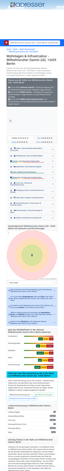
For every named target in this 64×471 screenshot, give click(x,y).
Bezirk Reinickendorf (27, 49)
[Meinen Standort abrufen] (6, 42)
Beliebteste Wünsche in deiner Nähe (22, 398)
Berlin (15, 49)
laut (51, 339)
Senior (44, 142)
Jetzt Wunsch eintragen (43, 395)
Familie (20, 138)
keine (51, 360)
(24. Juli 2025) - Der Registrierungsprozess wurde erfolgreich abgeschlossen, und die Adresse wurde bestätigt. (30, 94)
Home (9, 49)
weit (51, 353)
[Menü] (10, 121)
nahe (46, 353)
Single (20, 142)
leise (40, 339)
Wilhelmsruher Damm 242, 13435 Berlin (23, 51)
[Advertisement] (32, 24)
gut (38, 346)
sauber (37, 367)
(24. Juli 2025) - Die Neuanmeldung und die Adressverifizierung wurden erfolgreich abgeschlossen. (31, 101)
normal (46, 339)
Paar (44, 138)
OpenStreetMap (44, 279)
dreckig (50, 367)
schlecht (50, 346)
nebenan (40, 353)
